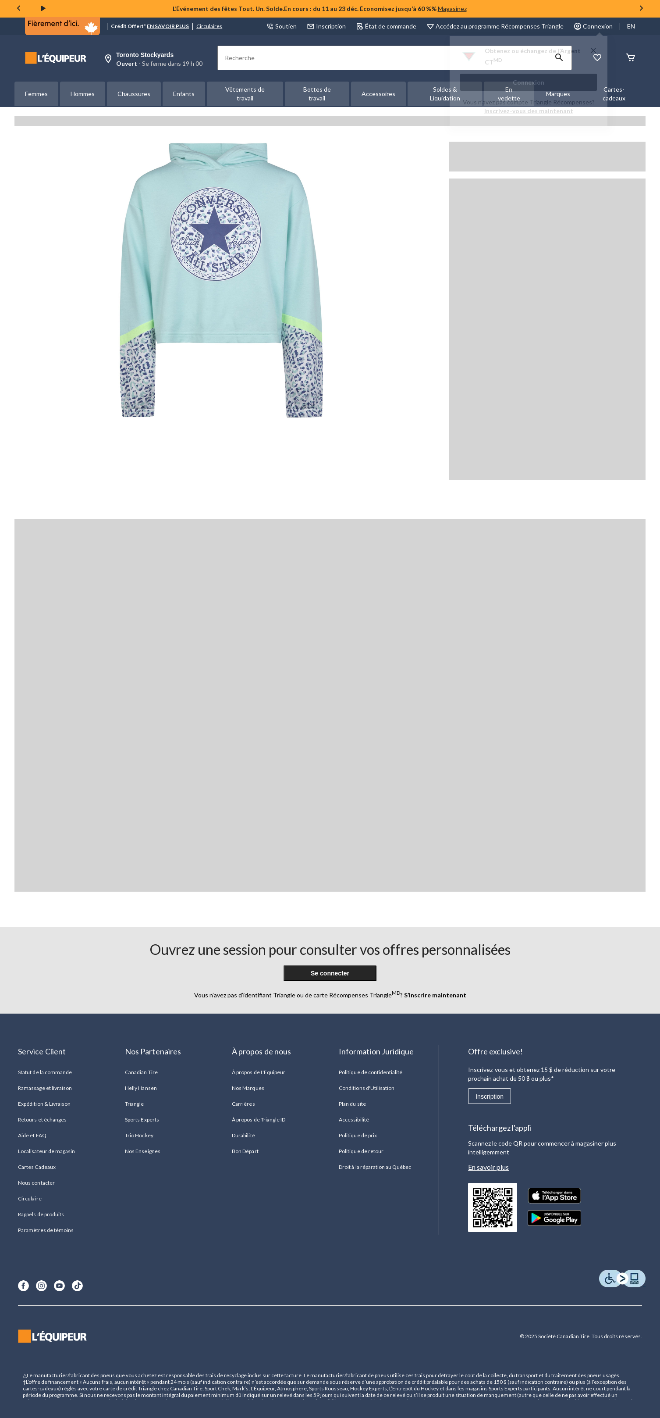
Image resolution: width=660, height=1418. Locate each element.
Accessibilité (354, 1119)
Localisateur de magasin (46, 1151)
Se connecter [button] (330, 973)
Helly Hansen (140, 1088)
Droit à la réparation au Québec (375, 1167)
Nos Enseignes (142, 1151)
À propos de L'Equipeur (258, 1072)
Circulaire (29, 1198)
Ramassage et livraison (45, 1088)
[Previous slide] (18, 9)
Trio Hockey (139, 1135)
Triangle (134, 1103)
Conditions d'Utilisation (366, 1088)
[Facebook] (23, 1285)
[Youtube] (59, 1285)
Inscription (489, 1096)
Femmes (36, 93)
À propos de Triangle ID (258, 1119)
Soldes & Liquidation (445, 94)
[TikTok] (77, 1285)
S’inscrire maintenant (434, 995)
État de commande (386, 26)
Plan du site (352, 1103)
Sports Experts (142, 1119)
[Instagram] (41, 1285)
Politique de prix (358, 1135)
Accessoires (378, 93)
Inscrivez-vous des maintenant (528, 110)
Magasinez (452, 8)
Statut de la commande (45, 1072)
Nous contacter (36, 1182)
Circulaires (209, 26)
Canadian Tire (141, 1072)
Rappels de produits (41, 1214)
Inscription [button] (326, 26)
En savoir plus (488, 1167)
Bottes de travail (317, 94)
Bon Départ (245, 1151)
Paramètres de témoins (46, 1230)
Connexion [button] (593, 26)
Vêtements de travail (245, 94)
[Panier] (630, 58)
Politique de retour (361, 1151)
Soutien (281, 26)
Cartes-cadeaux (614, 94)
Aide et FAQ (32, 1135)
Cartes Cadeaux (37, 1167)
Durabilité (243, 1135)
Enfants (184, 93)
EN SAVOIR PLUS (168, 26)
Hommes (83, 93)
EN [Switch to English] (631, 26)
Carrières (243, 1103)
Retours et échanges (42, 1119)
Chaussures (133, 93)
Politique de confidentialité (370, 1072)
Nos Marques (248, 1088)
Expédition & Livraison (44, 1103)
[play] (43, 9)
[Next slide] (641, 9)
